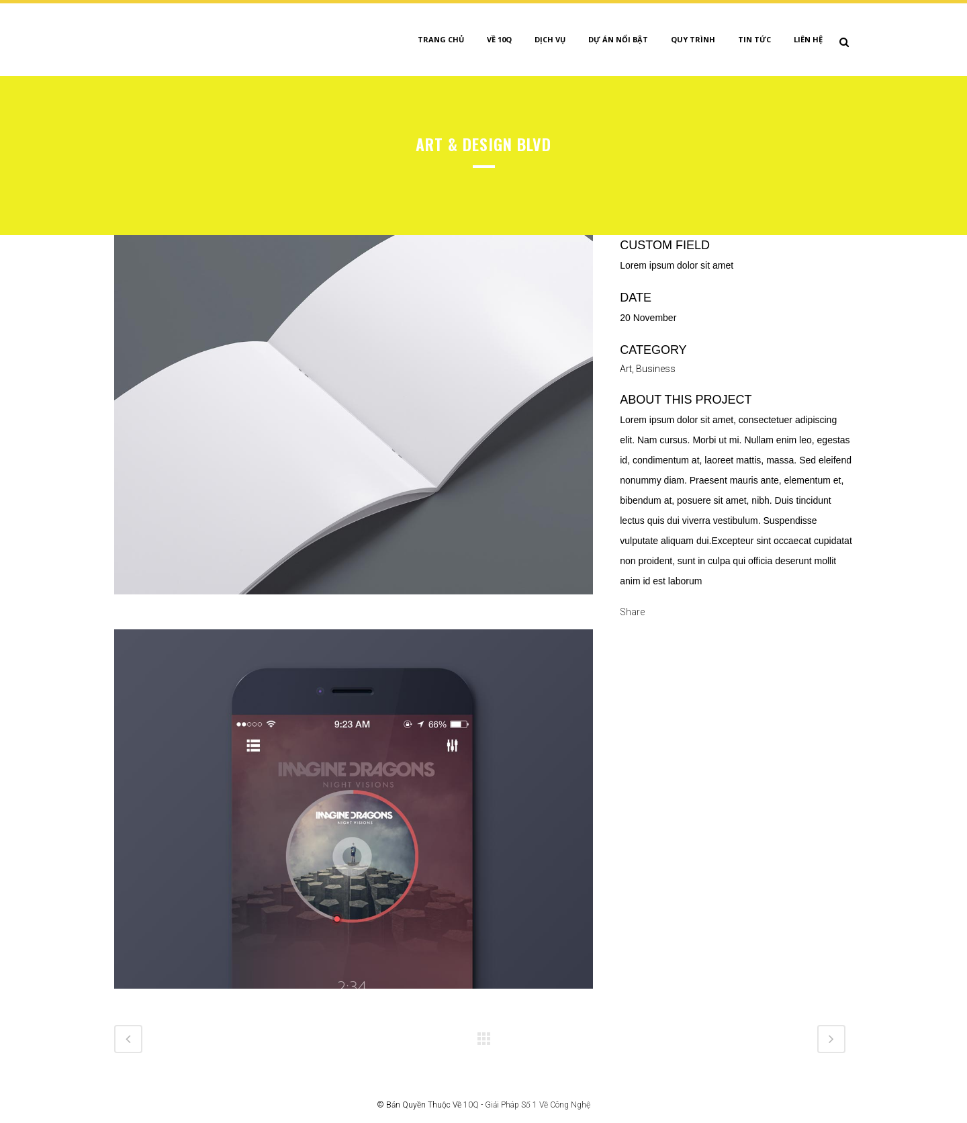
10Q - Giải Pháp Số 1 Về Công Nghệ (526, 1105)
